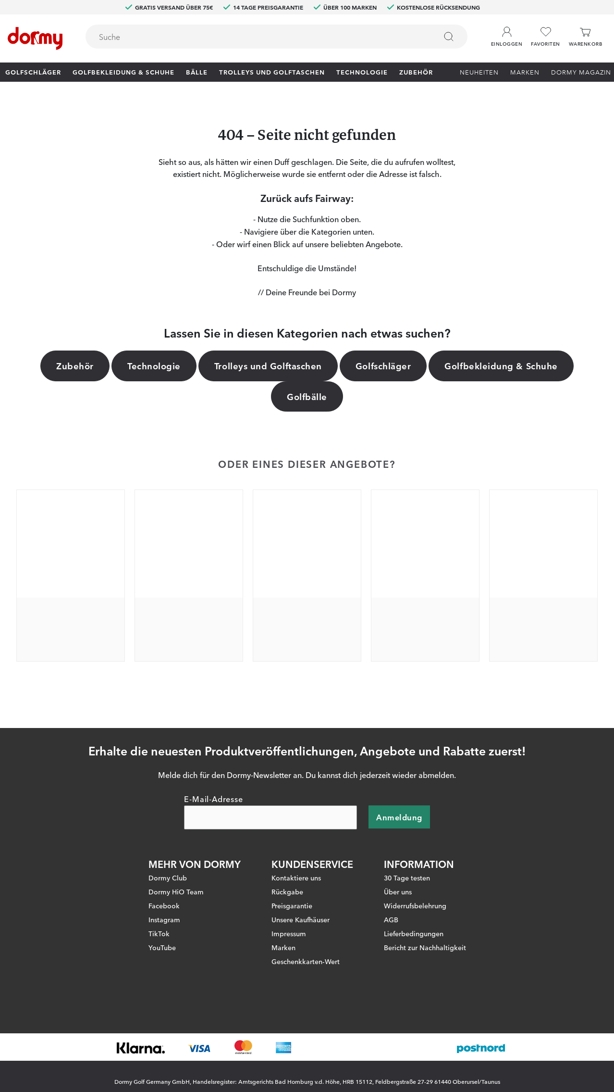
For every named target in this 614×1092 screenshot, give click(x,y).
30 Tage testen (407, 869)
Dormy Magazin (581, 71)
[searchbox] (254, 36)
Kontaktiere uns (296, 869)
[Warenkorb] (585, 36)
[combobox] (276, 37)
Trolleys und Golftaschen (272, 71)
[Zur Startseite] (35, 38)
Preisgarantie (291, 897)
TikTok (159, 925)
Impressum (288, 925)
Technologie (362, 71)
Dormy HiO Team (176, 883)
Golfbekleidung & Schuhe (123, 71)
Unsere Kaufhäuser (300, 911)
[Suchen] (449, 36)
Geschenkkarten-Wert (305, 953)
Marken (525, 71)
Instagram (164, 911)
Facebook (164, 897)
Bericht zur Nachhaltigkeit (425, 939)
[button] (507, 33)
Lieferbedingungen (413, 925)
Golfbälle (307, 396)
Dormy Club (167, 869)
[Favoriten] (545, 36)
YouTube (162, 939)
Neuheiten (479, 71)
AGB (391, 911)
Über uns (398, 883)
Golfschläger (33, 71)
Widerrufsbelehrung (415, 897)
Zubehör (416, 71)
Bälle (197, 71)
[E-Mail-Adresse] (270, 809)
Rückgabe (287, 883)
